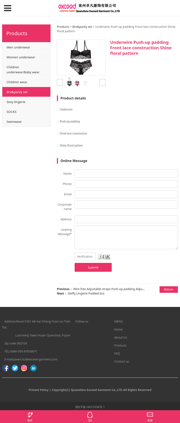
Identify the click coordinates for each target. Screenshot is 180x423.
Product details (73, 98)
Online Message (73, 160)
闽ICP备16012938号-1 (90, 407)
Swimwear (14, 121)
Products (63, 27)
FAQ (117, 353)
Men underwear (18, 47)
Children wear (17, 82)
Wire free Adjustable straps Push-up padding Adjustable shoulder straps (123, 289)
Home (118, 329)
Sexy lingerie (16, 102)
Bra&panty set (17, 92)
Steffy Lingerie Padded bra (86, 293)
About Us (120, 337)
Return (168, 289)
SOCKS (11, 112)
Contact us (121, 361)
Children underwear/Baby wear (23, 69)
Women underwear (21, 57)
